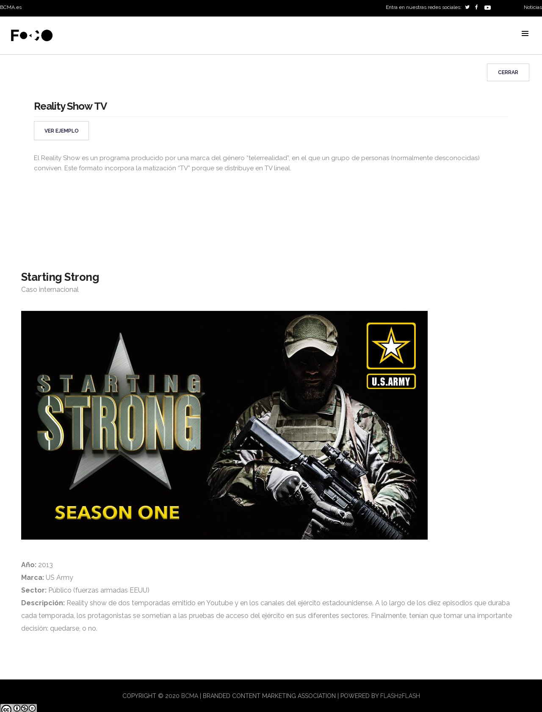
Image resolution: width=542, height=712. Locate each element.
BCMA (189, 696)
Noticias (533, 7)
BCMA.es (11, 7)
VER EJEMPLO (61, 131)
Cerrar (508, 72)
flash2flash (400, 696)
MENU (525, 33)
